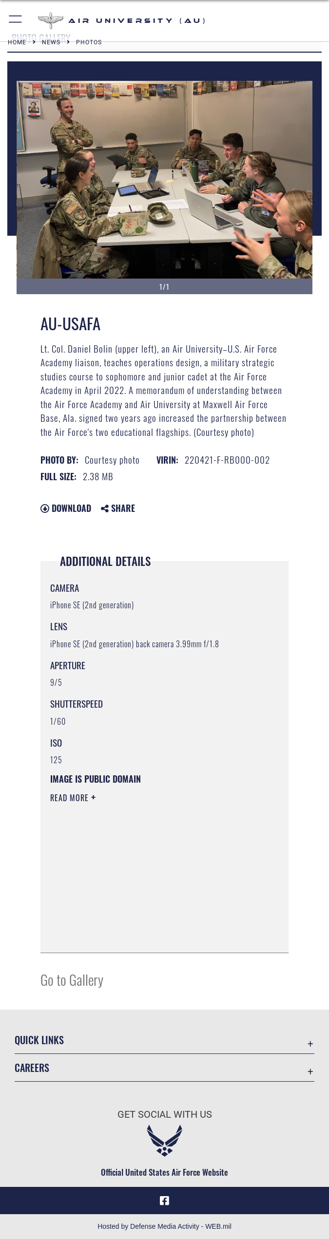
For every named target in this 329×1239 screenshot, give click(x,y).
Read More (70, 798)
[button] (16, 20)
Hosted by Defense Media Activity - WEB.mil (164, 1226)
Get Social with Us (164, 1114)
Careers (32, 1067)
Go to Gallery (71, 979)
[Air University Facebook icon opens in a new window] (164, 1200)
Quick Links (39, 1039)
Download (65, 508)
